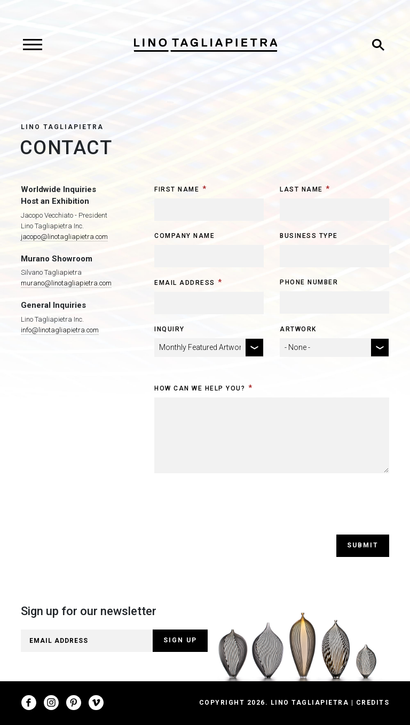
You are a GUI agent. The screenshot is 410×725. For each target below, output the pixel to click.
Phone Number (309, 282)
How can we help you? (199, 388)
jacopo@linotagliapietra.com (64, 237)
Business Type (309, 236)
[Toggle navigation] (32, 44)
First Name (176, 189)
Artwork (298, 329)
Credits (373, 702)
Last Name (301, 189)
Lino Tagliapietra (62, 127)
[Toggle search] (378, 44)
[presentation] (235, 514)
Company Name (184, 236)
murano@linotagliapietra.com (66, 283)
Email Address (184, 282)
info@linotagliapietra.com (60, 330)
